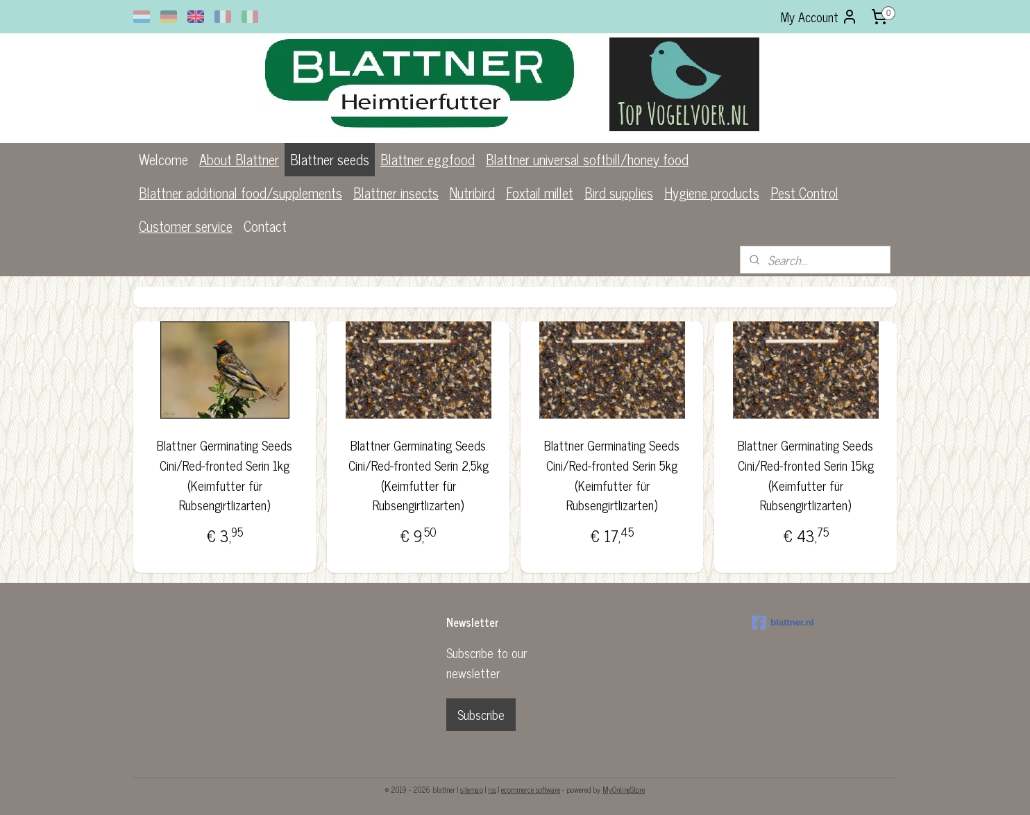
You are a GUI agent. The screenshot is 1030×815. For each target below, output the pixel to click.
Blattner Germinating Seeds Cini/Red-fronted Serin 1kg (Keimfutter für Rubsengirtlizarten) (224, 475)
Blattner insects (396, 192)
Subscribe (481, 714)
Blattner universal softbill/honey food (587, 159)
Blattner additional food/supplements (240, 192)
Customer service (186, 226)
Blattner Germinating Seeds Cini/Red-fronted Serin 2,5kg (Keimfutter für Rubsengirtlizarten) (418, 475)
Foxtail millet (539, 192)
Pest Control (804, 192)
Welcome (163, 159)
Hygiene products (711, 192)
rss (492, 789)
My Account (819, 16)
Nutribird (472, 192)
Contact (265, 226)
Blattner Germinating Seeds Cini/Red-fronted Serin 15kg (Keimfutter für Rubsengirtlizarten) (806, 475)
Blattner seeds (329, 159)
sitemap (471, 789)
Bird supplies (618, 192)
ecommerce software (530, 789)
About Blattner (239, 159)
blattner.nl (782, 622)
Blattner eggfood (427, 159)
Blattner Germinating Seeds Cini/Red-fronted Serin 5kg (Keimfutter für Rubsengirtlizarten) (611, 475)
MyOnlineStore (623, 789)
